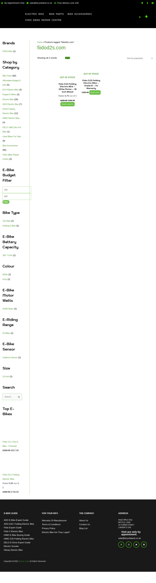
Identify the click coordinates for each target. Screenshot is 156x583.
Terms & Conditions (51, 534)
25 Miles (6, 342)
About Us (83, 530)
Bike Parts (56, 14)
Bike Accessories (80, 14)
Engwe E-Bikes (10, 99)
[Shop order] (138, 58)
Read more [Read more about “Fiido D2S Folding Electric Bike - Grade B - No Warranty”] (94, 92)
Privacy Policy (48, 538)
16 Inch (6, 386)
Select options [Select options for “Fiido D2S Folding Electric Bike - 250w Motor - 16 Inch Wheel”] (67, 104)
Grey (5, 288)
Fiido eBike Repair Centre (43, 20)
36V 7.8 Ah (8, 265)
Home (40, 42)
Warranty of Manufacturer (54, 530)
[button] (35, 14)
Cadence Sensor (11, 367)
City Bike (7, 230)
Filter (6, 211)
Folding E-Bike (10, 235)
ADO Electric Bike (11, 108)
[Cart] (147, 17)
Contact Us (84, 534)
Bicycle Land (24, 572)
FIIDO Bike (8, 51)
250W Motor (8, 318)
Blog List (83, 538)
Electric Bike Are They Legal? (56, 542)
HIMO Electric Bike (12, 127)
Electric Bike (34, 14)
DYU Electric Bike (11, 89)
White (5, 284)
